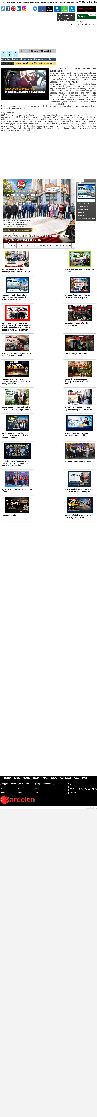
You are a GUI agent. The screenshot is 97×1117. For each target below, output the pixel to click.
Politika (19, 3)
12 (41, 246)
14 (47, 246)
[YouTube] (89, 1)
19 (63, 246)
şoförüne (22, 59)
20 (67, 246)
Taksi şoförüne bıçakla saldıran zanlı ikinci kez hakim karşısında (86, 23)
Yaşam (52, 3)
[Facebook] (80, 1)
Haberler (79, 21)
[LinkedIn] (91, 1)
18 (60, 246)
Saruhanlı (89, 3)
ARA (70, 25)
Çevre (68, 3)
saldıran (35, 59)
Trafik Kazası (45, 3)
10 (34, 246)
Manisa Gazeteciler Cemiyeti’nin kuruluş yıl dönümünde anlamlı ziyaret (34, 64)
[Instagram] (85, 1)
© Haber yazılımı (85, 807)
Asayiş (32, 3)
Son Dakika (6, 3)
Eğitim (83, 3)
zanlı (41, 59)
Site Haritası (5, 807)
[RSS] (94, 1)
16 (53, 246)
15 (50, 246)
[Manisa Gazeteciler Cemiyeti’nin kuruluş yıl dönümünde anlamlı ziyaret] (39, 211)
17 (57, 246)
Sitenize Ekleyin (18, 807)
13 (44, 246)
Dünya (78, 3)
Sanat (57, 3)
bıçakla (29, 59)
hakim (50, 59)
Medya (37, 3)
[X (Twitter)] (83, 1)
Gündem (62, 3)
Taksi (17, 59)
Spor (72, 3)
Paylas (42, 9)
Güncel (13, 3)
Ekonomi (26, 3)
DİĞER (95, 3)
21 (70, 246)
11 (37, 246)
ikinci (45, 59)
